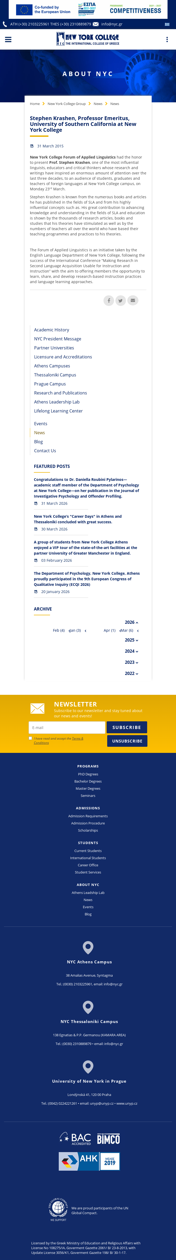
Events (40, 424)
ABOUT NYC (88, 884)
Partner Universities (54, 348)
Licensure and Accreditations (63, 357)
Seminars (88, 795)
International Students (88, 857)
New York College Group (67, 103)
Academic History (51, 330)
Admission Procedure (88, 823)
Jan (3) (75, 630)
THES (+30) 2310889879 (70, 24)
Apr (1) (109, 630)
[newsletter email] (67, 727)
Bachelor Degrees (88, 781)
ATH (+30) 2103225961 (30, 24)
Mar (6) (127, 630)
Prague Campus (50, 384)
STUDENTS (88, 842)
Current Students (88, 850)
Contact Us (45, 451)
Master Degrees (88, 788)
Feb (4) (59, 630)
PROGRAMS (88, 766)
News (98, 103)
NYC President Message (57, 339)
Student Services (88, 872)
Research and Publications (60, 393)
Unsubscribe (127, 741)
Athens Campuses (52, 366)
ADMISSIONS (88, 808)
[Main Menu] (8, 39)
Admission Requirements (88, 816)
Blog (38, 442)
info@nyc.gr (112, 24)
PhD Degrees (88, 774)
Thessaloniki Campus (55, 375)
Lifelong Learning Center (58, 411)
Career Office (88, 865)
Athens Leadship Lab (88, 892)
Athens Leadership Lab (57, 402)
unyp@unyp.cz (102, 1103)
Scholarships (88, 830)
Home (35, 103)
